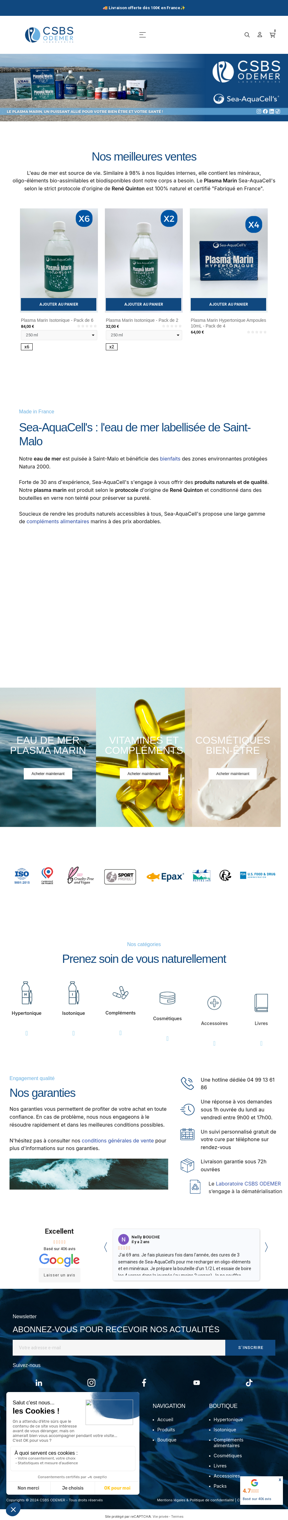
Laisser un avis (59, 1275)
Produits (166, 1429)
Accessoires (227, 1476)
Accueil (165, 1419)
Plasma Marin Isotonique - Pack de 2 (142, 320)
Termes (177, 1517)
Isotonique (225, 1429)
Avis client (39, 1450)
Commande (40, 1429)
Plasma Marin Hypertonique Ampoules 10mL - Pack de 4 (228, 323)
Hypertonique (228, 1419)
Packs (220, 1486)
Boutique (166, 1439)
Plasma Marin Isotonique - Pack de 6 (57, 320)
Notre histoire (107, 1419)
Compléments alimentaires (228, 1442)
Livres (220, 1465)
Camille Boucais (147, 1237)
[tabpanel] (59, 285)
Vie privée (160, 1517)
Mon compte (41, 1419)
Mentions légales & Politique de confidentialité (195, 1500)
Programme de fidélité (52, 1460)
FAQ (32, 1439)
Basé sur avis (257, 1499)
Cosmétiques (228, 1455)
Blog (97, 1429)
